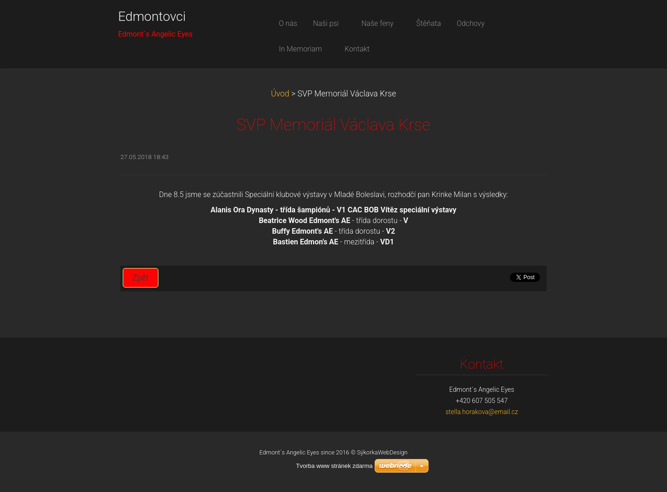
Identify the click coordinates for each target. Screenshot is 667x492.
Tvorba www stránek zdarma (334, 465)
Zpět (140, 277)
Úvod (280, 93)
